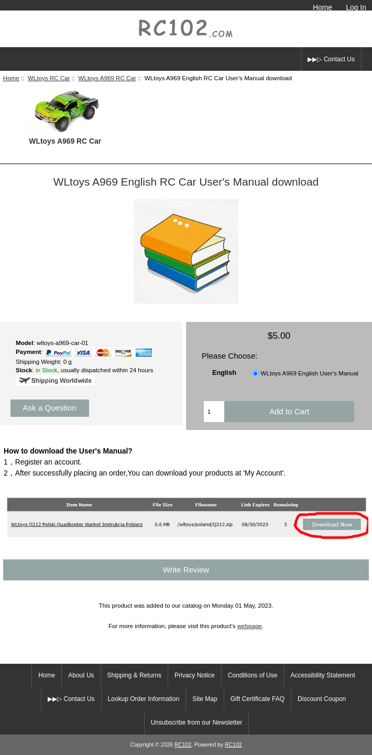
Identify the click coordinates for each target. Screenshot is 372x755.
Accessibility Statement (322, 675)
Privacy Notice (194, 675)
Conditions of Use (253, 675)
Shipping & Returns (134, 675)
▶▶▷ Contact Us (331, 59)
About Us (81, 675)
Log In (356, 7)
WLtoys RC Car (49, 77)
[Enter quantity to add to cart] (214, 411)
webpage (249, 625)
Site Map (204, 699)
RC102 (183, 745)
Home (322, 7)
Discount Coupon (322, 699)
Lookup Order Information (144, 699)
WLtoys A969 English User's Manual (310, 373)
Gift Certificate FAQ (258, 699)
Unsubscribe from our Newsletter (197, 722)
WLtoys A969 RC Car (107, 77)
